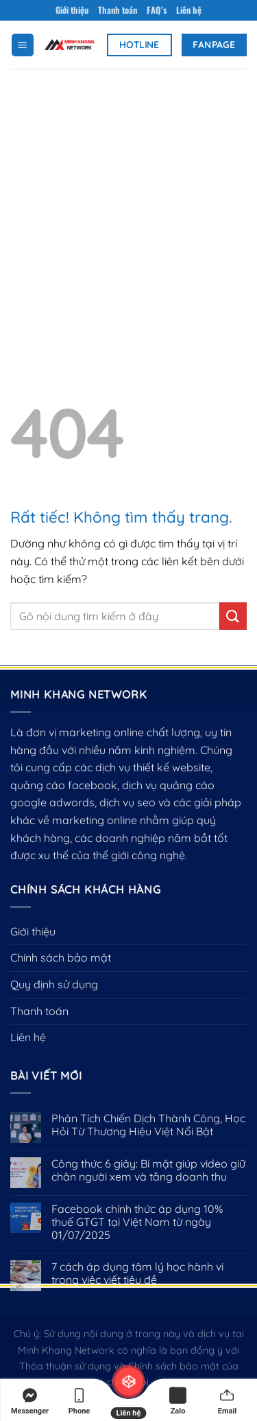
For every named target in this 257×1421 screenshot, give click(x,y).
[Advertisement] (128, 204)
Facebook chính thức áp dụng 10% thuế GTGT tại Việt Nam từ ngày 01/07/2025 (137, 1222)
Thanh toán (117, 9)
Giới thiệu (72, 9)
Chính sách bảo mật (60, 957)
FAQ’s (157, 9)
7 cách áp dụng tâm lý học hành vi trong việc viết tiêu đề (137, 1273)
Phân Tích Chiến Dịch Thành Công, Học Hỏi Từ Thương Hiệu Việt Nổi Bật (148, 1125)
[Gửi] (233, 615)
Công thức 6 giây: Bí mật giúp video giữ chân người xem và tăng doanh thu (148, 1170)
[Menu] (23, 45)
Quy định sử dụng (54, 984)
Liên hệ (188, 9)
